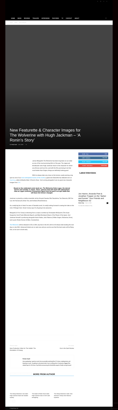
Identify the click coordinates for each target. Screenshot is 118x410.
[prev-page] (11, 401)
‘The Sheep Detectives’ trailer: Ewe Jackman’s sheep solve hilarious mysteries (63, 395)
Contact (69, 18)
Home (13, 18)
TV (62, 18)
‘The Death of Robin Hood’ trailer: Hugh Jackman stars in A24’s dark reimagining (41, 395)
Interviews (46, 18)
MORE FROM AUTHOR (44, 374)
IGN (19, 182)
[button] (106, 18)
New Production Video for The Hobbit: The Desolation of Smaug (23, 349)
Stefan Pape (81, 202)
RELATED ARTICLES (21, 374)
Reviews (27, 18)
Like (106, 153)
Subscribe (104, 165)
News (19, 18)
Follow (105, 157)
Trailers (36, 18)
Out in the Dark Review (67, 348)
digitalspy (13, 180)
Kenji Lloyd (14, 144)
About (77, 18)
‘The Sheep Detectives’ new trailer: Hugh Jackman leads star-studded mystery (19, 395)
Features (55, 18)
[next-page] (14, 401)
